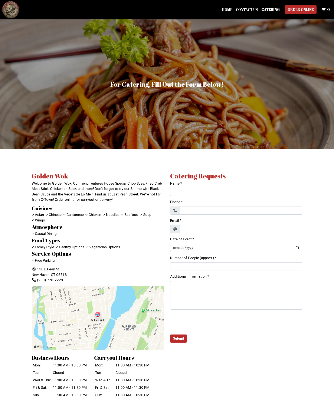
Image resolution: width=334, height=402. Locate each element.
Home (227, 9)
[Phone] (241, 211)
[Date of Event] (236, 248)
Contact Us (247, 9)
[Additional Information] (236, 295)
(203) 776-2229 (47, 280)
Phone (175, 202)
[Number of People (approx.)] (236, 266)
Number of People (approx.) (192, 258)
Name (175, 183)
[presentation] (202, 321)
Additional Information (188, 276)
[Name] (236, 192)
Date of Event (181, 239)
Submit (178, 338)
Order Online (301, 9)
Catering (270, 9)
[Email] (241, 229)
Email (174, 220)
